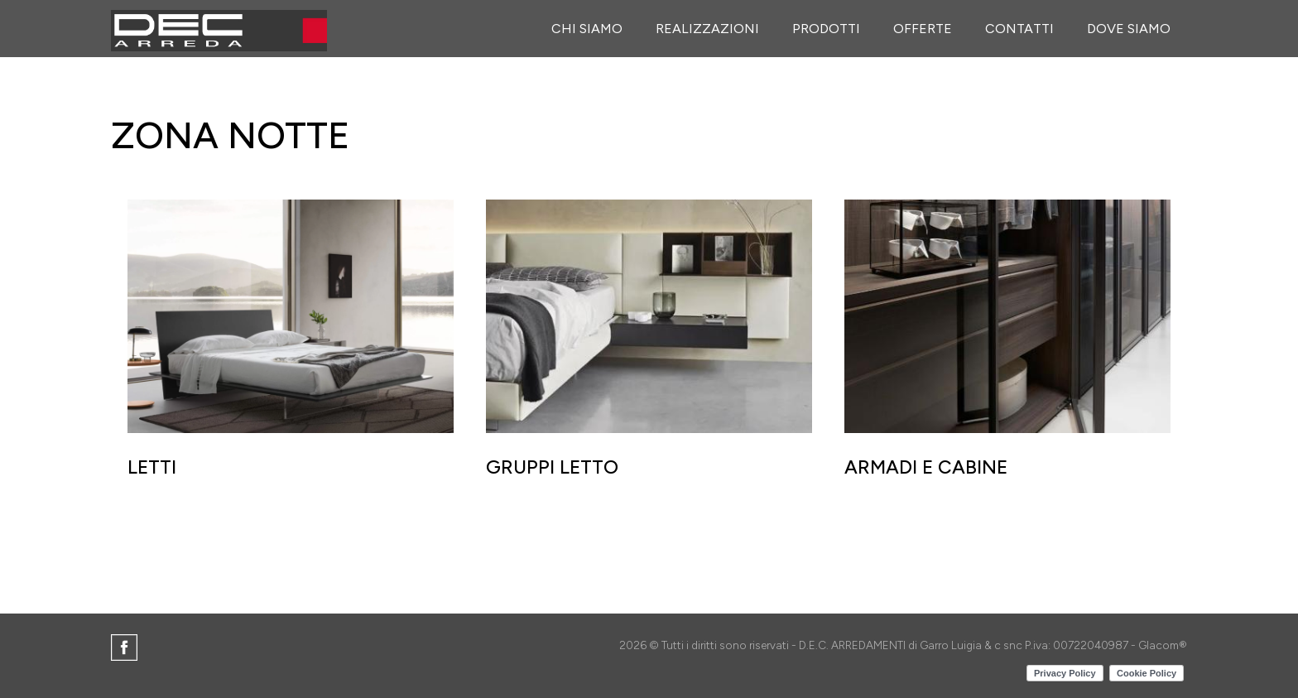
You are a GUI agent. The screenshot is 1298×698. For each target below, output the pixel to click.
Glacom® (1162, 645)
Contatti (1019, 28)
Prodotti (826, 28)
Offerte (922, 28)
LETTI (151, 467)
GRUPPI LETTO (552, 467)
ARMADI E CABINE (925, 467)
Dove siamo (1129, 28)
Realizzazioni (707, 28)
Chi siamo (587, 28)
